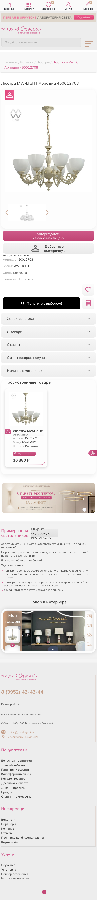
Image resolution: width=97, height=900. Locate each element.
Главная (9, 6)
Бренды (7, 792)
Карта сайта (10, 842)
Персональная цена (24, 453)
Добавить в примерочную (48, 248)
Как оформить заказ (16, 774)
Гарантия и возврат (15, 769)
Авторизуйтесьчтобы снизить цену (48, 236)
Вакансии (8, 819)
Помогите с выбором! (41, 303)
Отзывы (6, 833)
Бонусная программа (16, 760)
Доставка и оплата (15, 783)
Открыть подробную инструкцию (41, 533)
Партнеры (8, 824)
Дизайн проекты (13, 788)
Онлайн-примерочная (17, 796)
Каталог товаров (13, 778)
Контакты (8, 828)
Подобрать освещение (21, 42)
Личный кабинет (13, 765)
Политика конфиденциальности (24, 837)
